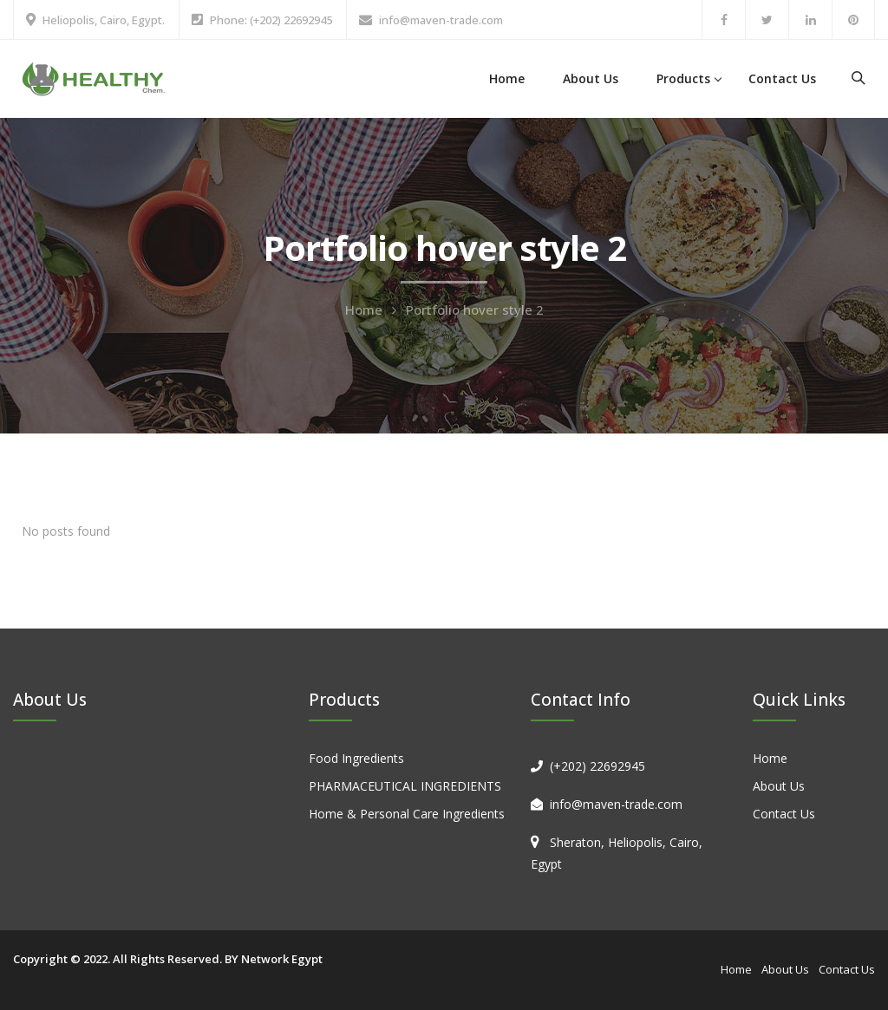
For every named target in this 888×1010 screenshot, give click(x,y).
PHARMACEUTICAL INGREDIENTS (405, 786)
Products (683, 78)
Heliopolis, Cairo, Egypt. (103, 20)
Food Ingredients (356, 758)
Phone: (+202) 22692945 (271, 20)
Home (507, 78)
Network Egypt (282, 959)
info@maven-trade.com (441, 20)
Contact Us (782, 78)
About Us (590, 78)
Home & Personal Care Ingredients (407, 813)
